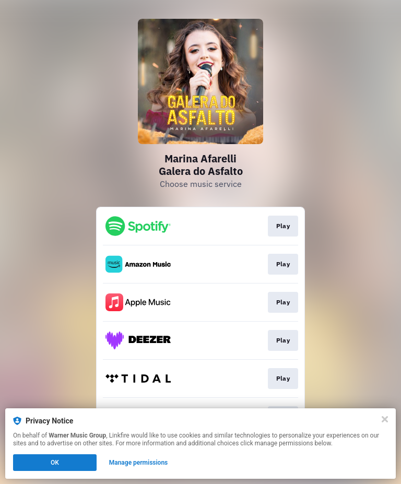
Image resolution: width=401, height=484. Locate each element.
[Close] (384, 419)
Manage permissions (138, 462)
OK (55, 462)
